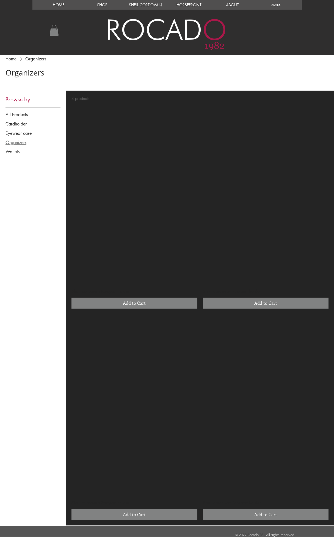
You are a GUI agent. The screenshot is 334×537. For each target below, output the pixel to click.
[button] (54, 30)
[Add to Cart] (134, 303)
